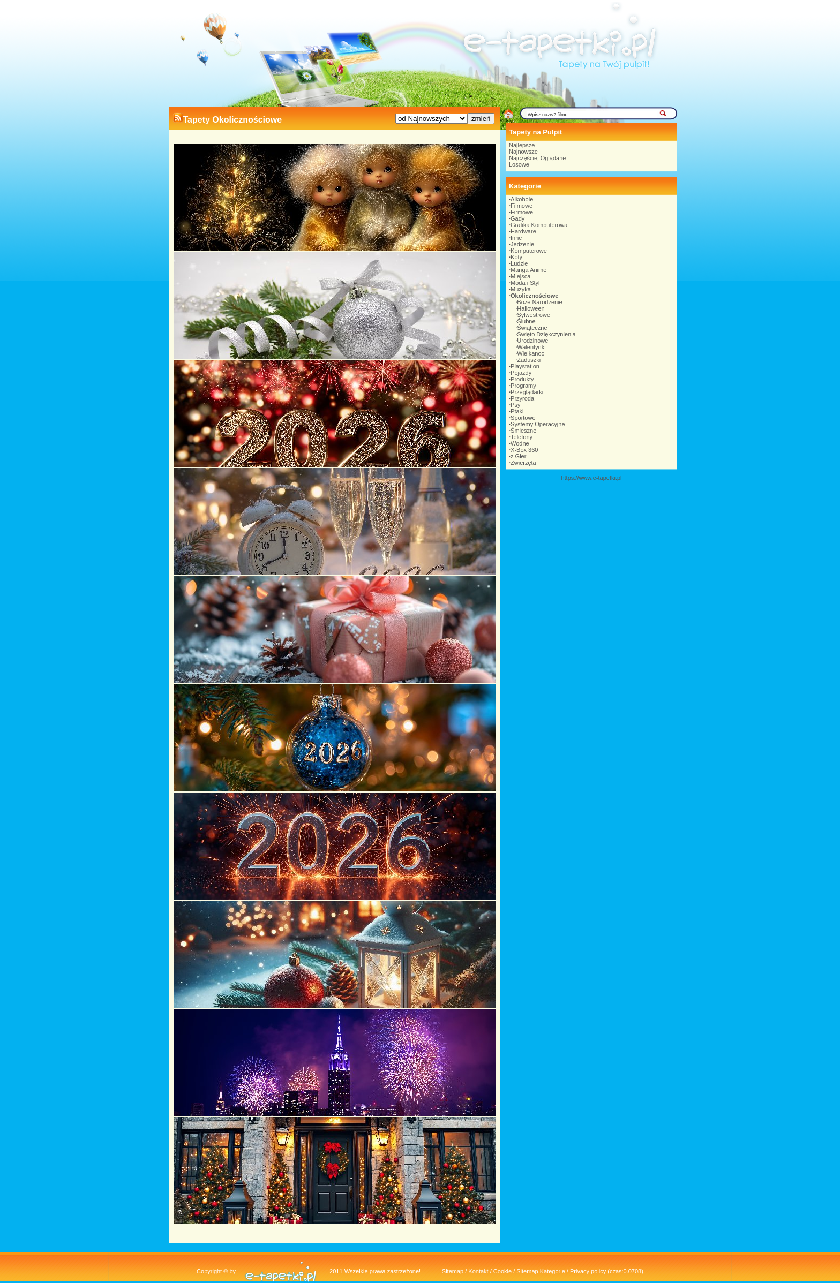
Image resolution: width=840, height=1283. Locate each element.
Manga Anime (528, 270)
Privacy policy (588, 1271)
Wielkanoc (530, 353)
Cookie (502, 1271)
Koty (516, 257)
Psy (515, 405)
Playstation (525, 366)
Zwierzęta (523, 462)
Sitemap (452, 1271)
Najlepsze (522, 145)
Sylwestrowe (533, 315)
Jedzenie (522, 244)
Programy (523, 385)
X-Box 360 (524, 450)
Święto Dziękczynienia (546, 334)
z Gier (518, 456)
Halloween (530, 308)
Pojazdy (521, 372)
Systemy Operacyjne (538, 424)
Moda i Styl (525, 283)
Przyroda (522, 398)
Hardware (523, 231)
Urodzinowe (532, 340)
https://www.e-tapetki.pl (591, 477)
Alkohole (522, 199)
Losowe (519, 164)
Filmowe (521, 205)
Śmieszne (523, 430)
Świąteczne (532, 327)
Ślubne (526, 321)
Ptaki (517, 411)
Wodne (520, 443)
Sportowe (523, 417)
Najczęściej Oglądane (537, 158)
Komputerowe (529, 250)
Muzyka (521, 289)
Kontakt (478, 1271)
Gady (517, 218)
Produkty (522, 379)
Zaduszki (529, 360)
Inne (516, 238)
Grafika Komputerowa (539, 225)
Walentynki (531, 347)
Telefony (521, 437)
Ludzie (519, 263)
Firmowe (522, 212)
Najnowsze (523, 151)
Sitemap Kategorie (540, 1271)
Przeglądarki (527, 392)
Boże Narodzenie (539, 302)
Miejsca (520, 276)
